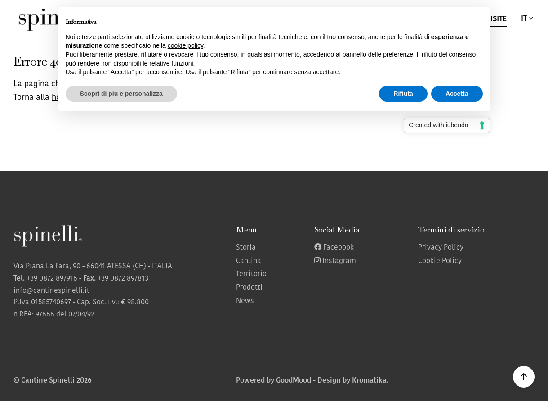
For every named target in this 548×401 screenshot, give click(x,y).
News (245, 301)
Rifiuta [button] (403, 93)
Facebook (334, 247)
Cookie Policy (440, 261)
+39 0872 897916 (52, 278)
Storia (246, 247)
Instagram (335, 261)
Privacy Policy (440, 247)
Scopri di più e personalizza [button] (121, 93)
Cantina (248, 261)
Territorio (251, 274)
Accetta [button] (457, 93)
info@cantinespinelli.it (51, 290)
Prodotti (249, 287)
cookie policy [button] (185, 45)
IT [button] (528, 18)
